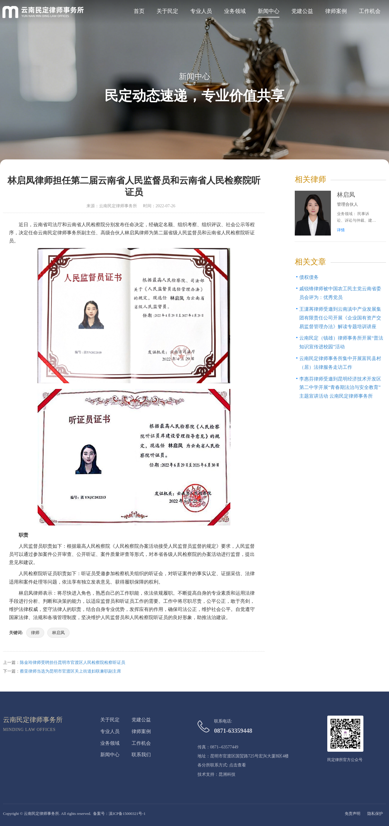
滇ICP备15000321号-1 (127, 813)
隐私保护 (375, 813)
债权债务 (309, 277)
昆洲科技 (227, 774)
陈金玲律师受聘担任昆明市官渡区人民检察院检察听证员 (72, 662)
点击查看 (237, 765)
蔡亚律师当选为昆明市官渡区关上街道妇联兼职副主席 (70, 671)
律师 (35, 632)
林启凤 (58, 632)
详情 (341, 230)
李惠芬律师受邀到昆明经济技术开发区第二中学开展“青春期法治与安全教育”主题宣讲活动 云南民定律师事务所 (340, 387)
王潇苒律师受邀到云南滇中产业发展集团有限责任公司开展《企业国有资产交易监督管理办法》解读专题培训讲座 (340, 318)
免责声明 (352, 813)
